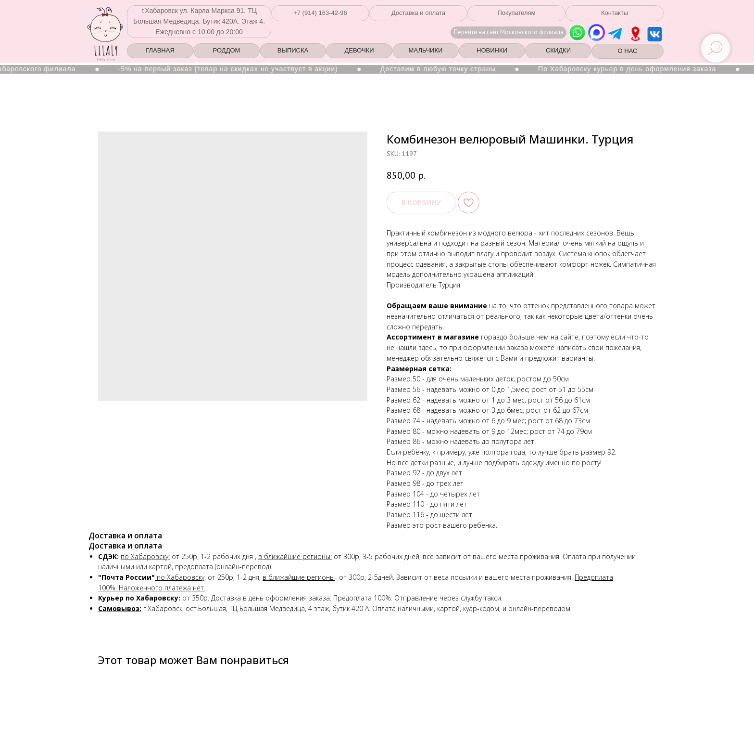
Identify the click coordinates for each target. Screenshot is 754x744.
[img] (635, 34)
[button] (320, 13)
